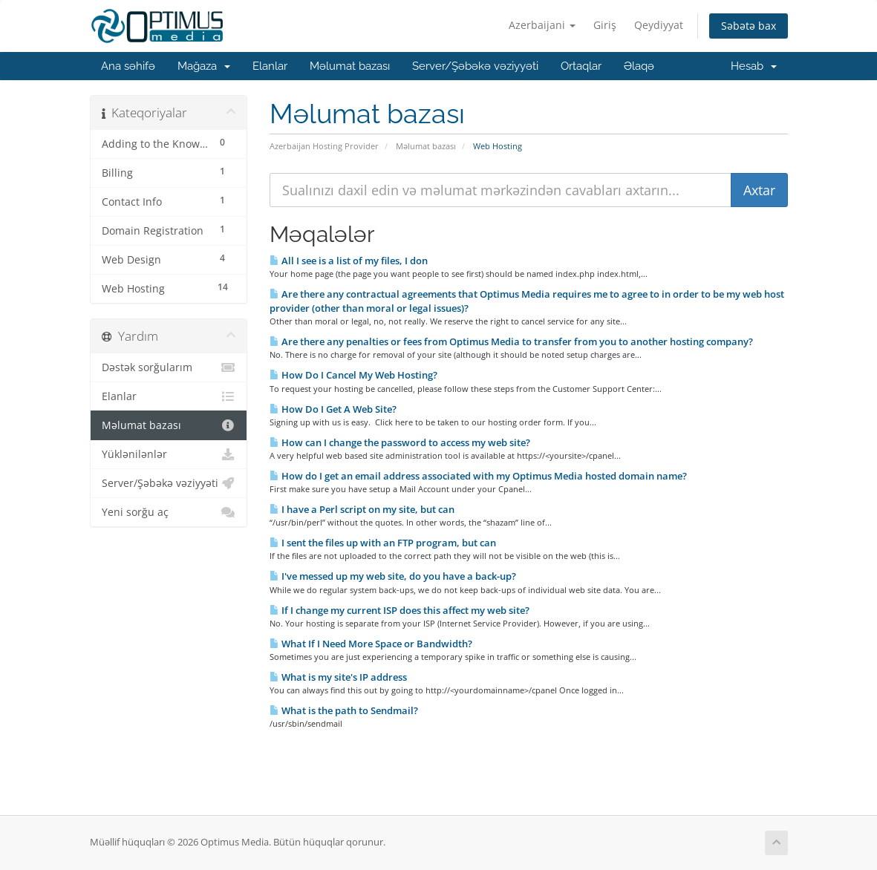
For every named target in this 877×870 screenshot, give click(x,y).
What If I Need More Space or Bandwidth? (371, 643)
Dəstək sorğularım (169, 367)
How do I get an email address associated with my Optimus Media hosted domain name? (478, 476)
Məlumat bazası (350, 66)
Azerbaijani (542, 25)
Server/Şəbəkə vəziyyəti (475, 66)
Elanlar (269, 66)
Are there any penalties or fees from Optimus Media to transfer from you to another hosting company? (511, 341)
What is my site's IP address (338, 677)
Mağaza (203, 66)
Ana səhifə (128, 66)
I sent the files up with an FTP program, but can (383, 542)
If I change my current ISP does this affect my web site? (399, 610)
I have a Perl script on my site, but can (362, 509)
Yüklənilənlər (169, 454)
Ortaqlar (581, 66)
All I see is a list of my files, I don (349, 260)
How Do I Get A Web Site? (333, 409)
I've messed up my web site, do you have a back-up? (393, 576)
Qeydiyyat (658, 25)
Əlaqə (639, 66)
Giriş (604, 25)
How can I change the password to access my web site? (400, 442)
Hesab (754, 66)
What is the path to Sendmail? (344, 710)
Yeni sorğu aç (169, 512)
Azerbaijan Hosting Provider (324, 145)
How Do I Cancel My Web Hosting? (353, 375)
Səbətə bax (748, 26)
